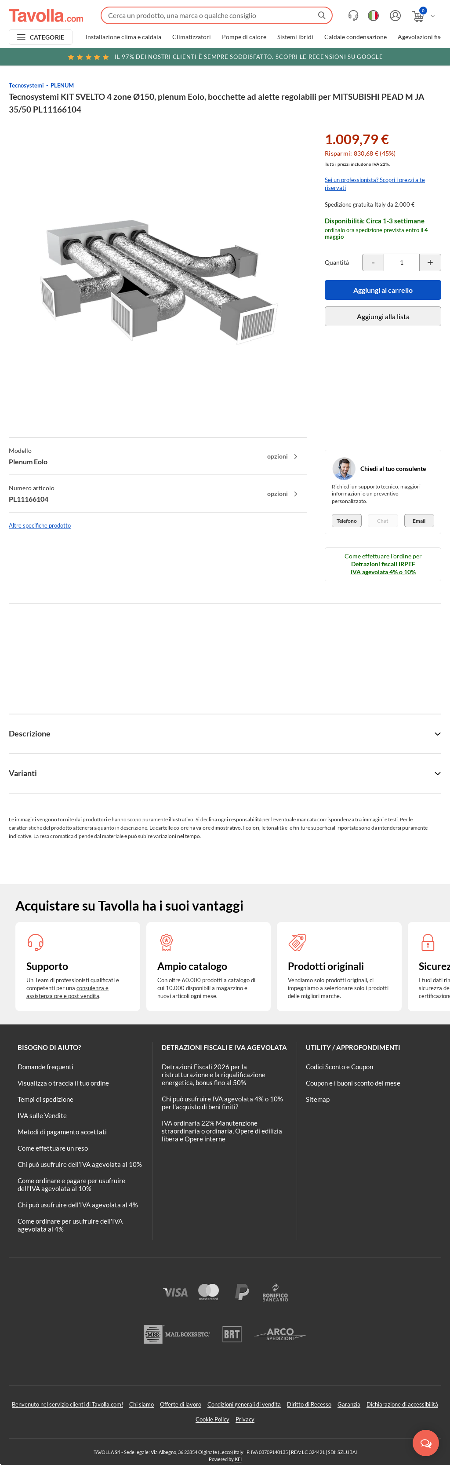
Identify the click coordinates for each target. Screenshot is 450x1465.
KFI (238, 1459)
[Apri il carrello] (424, 16)
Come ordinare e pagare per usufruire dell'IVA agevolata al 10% (71, 1184)
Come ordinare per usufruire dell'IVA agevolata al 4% (70, 1225)
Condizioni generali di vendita (244, 1404)
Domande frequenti (45, 1067)
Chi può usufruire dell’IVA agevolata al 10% (80, 1164)
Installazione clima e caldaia (123, 36)
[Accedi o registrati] (394, 15)
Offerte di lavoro (180, 1404)
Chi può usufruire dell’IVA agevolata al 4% (78, 1205)
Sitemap (318, 1099)
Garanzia (349, 1404)
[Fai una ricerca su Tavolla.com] (217, 15)
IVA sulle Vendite (42, 1115)
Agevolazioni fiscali (424, 36)
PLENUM (62, 85)
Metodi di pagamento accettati (62, 1132)
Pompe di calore (244, 36)
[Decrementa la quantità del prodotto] (373, 262)
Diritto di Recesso (309, 1404)
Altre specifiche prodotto (40, 525)
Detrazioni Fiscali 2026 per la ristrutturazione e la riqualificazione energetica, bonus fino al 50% (213, 1074)
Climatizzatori (191, 36)
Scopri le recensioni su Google (225, 57)
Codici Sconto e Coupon (339, 1067)
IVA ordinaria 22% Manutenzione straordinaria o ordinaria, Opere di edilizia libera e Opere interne (222, 1131)
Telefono (347, 520)
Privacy (245, 1419)
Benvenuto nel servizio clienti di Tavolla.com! (67, 1404)
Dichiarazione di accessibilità (402, 1404)
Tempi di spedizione (45, 1099)
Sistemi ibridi (295, 36)
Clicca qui (387, 58)
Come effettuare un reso (53, 1148)
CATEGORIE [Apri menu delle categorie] (47, 37)
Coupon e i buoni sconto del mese (353, 1083)
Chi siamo (141, 1404)
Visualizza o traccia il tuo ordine (63, 1083)
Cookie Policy (212, 1419)
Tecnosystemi (26, 85)
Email (419, 520)
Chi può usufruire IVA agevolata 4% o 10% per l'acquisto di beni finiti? (222, 1103)
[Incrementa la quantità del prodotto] (430, 262)
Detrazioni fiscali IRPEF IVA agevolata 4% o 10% (383, 568)
